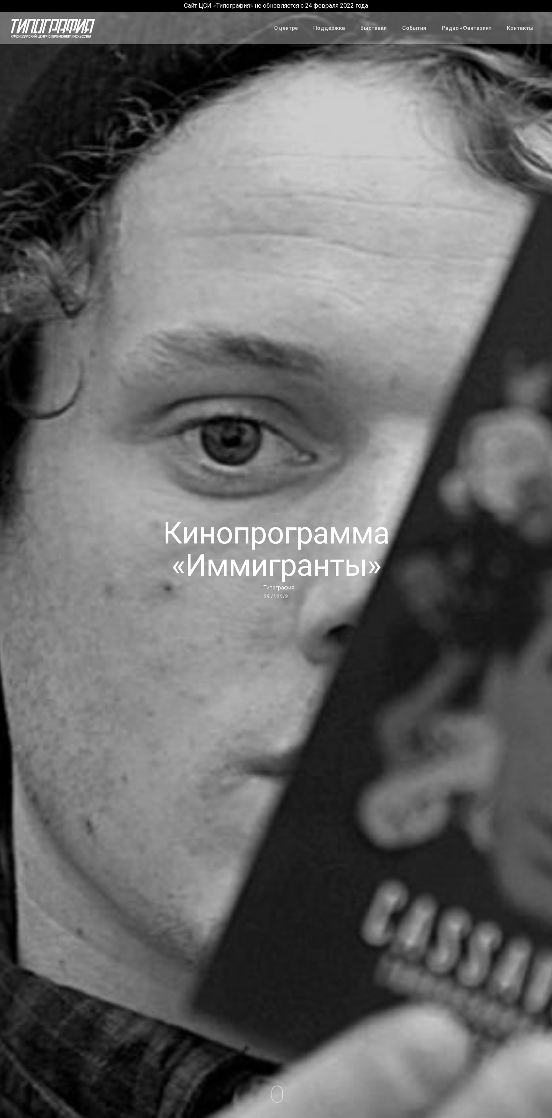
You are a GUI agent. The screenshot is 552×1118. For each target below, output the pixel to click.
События (414, 28)
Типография (278, 587)
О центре (286, 28)
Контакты (520, 28)
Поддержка (329, 28)
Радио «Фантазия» (466, 28)
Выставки (373, 28)
